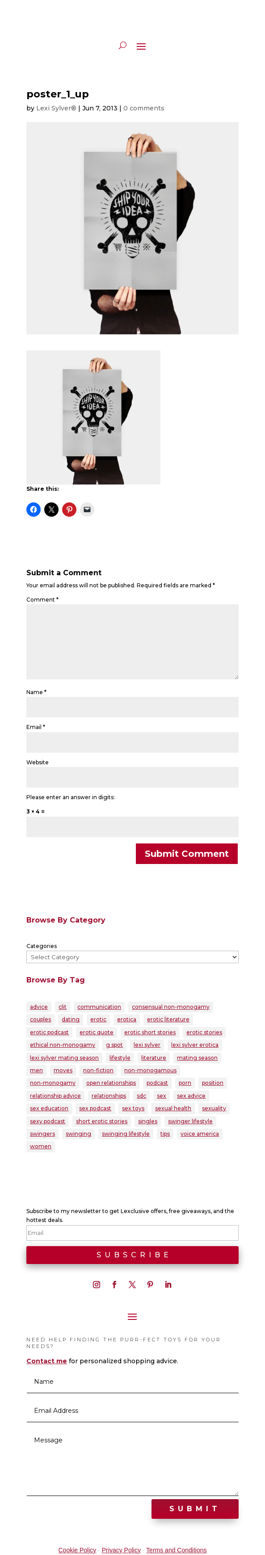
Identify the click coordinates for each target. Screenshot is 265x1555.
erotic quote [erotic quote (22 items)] (97, 1032)
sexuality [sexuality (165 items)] (214, 1108)
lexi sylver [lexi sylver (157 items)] (147, 1044)
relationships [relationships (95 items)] (109, 1095)
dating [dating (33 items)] (71, 1019)
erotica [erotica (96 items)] (126, 1019)
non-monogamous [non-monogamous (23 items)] (150, 1070)
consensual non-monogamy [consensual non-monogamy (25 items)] (171, 1006)
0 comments (143, 108)
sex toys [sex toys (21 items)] (133, 1108)
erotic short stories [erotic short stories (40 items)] (150, 1032)
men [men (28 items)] (36, 1070)
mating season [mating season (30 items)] (197, 1057)
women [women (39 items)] (40, 1146)
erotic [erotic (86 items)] (98, 1019)
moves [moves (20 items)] (63, 1070)
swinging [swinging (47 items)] (78, 1133)
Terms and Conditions (176, 1550)
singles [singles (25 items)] (147, 1121)
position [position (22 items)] (212, 1082)
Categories (41, 946)
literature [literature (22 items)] (153, 1057)
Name (36, 692)
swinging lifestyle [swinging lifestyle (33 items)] (126, 1133)
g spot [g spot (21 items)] (114, 1044)
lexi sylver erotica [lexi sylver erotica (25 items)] (195, 1044)
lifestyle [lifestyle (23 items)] (119, 1057)
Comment (42, 599)
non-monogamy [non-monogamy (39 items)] (53, 1082)
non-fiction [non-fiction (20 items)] (98, 1070)
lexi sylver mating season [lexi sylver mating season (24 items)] (64, 1057)
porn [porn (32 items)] (185, 1082)
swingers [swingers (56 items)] (42, 1133)
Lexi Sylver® (56, 108)
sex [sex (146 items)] (161, 1095)
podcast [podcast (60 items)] (157, 1082)
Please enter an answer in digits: (70, 797)
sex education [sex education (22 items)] (49, 1108)
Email (35, 727)
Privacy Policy (121, 1550)
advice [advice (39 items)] (39, 1006)
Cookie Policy (77, 1550)
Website (37, 762)
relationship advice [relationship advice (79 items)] (55, 1095)
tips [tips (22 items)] (165, 1133)
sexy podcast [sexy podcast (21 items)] (47, 1121)
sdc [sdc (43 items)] (141, 1095)
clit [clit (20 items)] (63, 1006)
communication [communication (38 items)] (99, 1006)
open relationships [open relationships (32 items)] (111, 1082)
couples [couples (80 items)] (40, 1019)
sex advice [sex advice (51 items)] (191, 1095)
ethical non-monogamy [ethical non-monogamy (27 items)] (62, 1044)
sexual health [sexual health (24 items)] (173, 1108)
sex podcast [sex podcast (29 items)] (95, 1108)
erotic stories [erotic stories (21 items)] (204, 1032)
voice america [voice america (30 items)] (200, 1133)
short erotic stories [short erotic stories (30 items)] (101, 1121)
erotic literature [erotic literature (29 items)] (168, 1019)
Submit (195, 1508)
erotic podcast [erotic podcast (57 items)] (49, 1032)
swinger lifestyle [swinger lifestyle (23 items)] (190, 1121)
